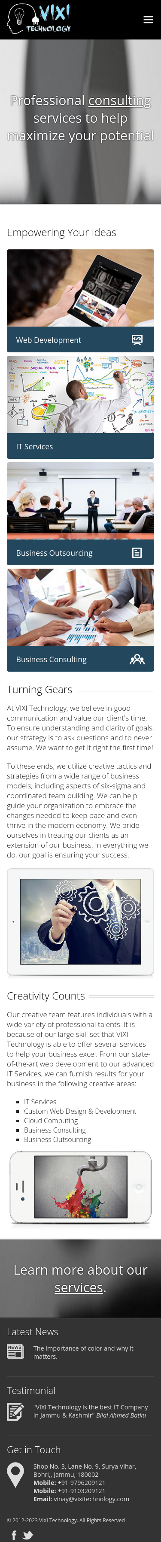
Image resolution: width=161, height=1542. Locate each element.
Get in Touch (34, 1449)
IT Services (34, 446)
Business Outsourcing (54, 553)
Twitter (27, 1535)
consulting (119, 100)
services (79, 1287)
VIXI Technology (58, 1520)
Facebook (14, 1535)
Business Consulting (51, 659)
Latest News (32, 1331)
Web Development (49, 340)
